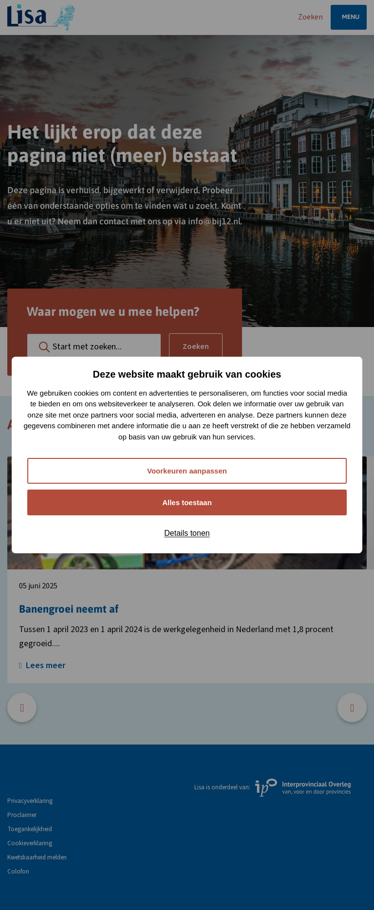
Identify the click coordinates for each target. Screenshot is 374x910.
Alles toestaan (187, 502)
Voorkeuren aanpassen (187, 471)
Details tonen (186, 533)
